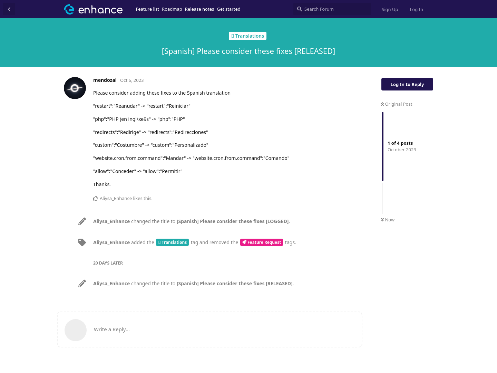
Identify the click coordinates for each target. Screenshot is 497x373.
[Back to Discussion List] (9, 9)
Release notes (199, 9)
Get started (228, 9)
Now (387, 220)
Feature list (147, 9)
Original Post (396, 104)
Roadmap (172, 9)
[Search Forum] (332, 9)
